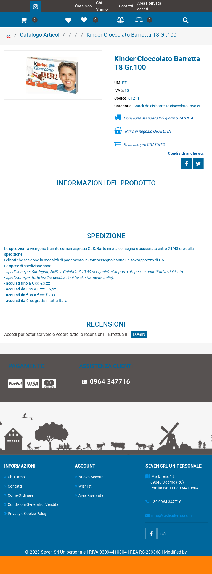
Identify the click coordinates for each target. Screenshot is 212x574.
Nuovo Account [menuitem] (90, 476)
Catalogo (83, 6)
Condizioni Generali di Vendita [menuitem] (31, 504)
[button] (53, 75)
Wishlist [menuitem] (83, 486)
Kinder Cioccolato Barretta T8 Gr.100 (131, 34)
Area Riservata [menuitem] (89, 495)
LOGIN (139, 334)
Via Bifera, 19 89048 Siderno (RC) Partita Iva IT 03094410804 (171, 482)
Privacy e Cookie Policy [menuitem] (25, 513)
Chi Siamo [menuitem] (14, 476)
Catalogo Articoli (40, 34)
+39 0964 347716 (166, 502)
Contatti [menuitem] (13, 486)
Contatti (126, 6)
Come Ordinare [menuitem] (18, 495)
